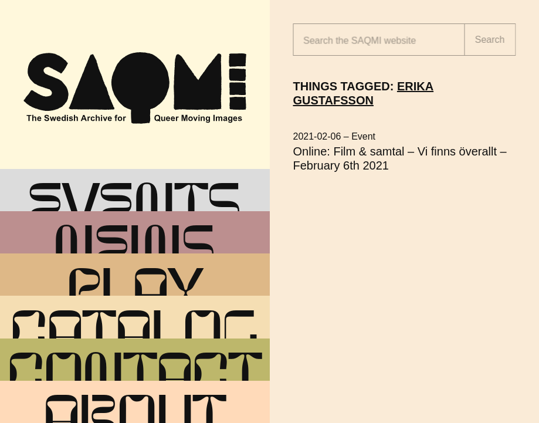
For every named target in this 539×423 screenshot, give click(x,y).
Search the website (359, 41)
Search (490, 40)
